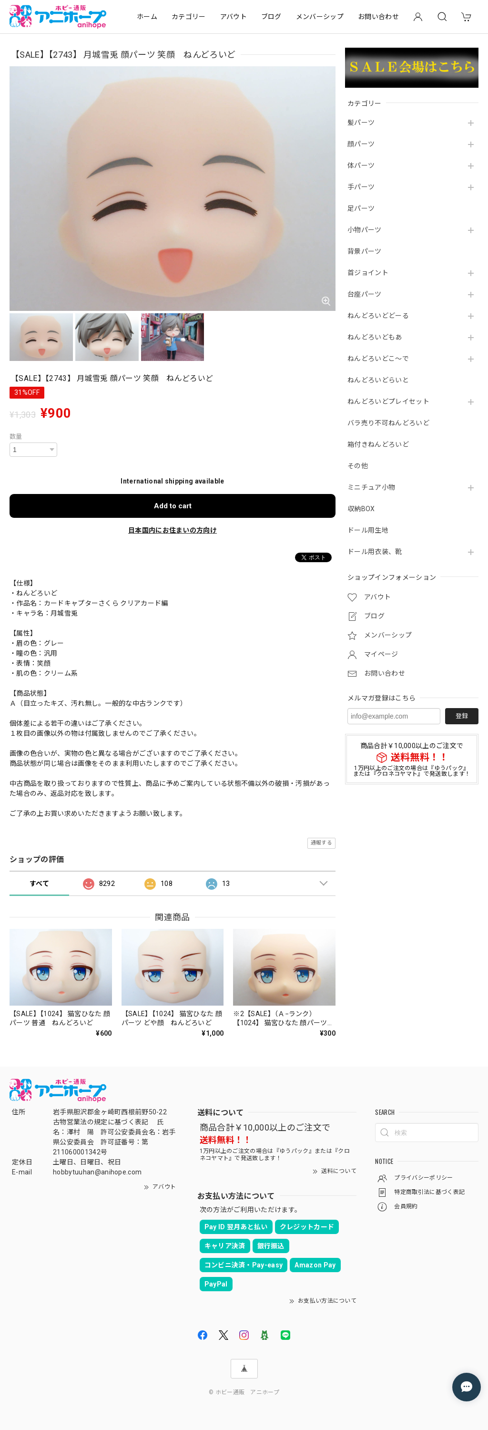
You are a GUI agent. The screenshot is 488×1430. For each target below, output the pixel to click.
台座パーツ (364, 294)
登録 (462, 716)
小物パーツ (364, 230)
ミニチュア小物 (371, 487)
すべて (39, 883)
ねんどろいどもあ (374, 337)
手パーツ (361, 187)
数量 (16, 436)
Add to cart (173, 506)
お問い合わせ (378, 17)
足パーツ (361, 208)
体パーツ (361, 165)
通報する (321, 843)
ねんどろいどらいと (378, 380)
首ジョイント (367, 273)
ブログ (271, 17)
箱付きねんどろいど (378, 444)
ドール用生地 (367, 530)
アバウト (233, 17)
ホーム (147, 17)
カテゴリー (189, 17)
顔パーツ (361, 144)
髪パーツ (361, 122)
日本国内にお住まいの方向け (172, 530)
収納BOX (361, 509)
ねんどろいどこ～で (378, 358)
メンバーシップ (320, 17)
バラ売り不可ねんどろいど (388, 423)
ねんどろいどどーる (378, 315)
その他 (357, 466)
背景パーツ (364, 251)
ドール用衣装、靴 (374, 552)
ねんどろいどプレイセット (388, 401)
